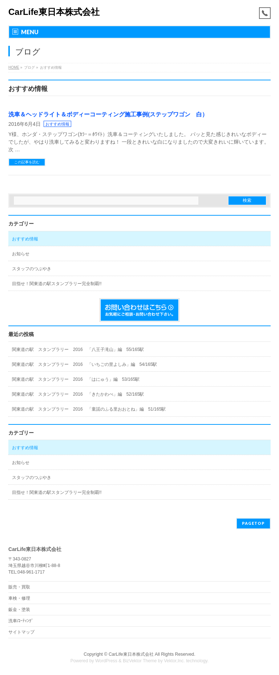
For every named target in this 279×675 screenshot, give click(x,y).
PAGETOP (253, 523)
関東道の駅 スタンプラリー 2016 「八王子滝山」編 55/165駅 (78, 349)
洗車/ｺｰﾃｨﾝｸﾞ (20, 620)
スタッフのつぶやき (31, 268)
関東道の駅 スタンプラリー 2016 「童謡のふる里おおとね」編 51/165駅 (89, 409)
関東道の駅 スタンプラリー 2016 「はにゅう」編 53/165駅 (76, 379)
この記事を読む (27, 162)
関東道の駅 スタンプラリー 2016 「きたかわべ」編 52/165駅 (78, 394)
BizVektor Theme (140, 660)
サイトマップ (21, 632)
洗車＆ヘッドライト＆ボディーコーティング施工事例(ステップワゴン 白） (108, 114)
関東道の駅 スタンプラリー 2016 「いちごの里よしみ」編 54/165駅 (84, 364)
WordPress (106, 660)
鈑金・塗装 (19, 609)
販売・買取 (19, 587)
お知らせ (20, 253)
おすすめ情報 (57, 124)
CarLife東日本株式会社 (54, 12)
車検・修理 (19, 598)
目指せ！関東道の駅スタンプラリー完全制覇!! (57, 283)
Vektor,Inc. (174, 660)
